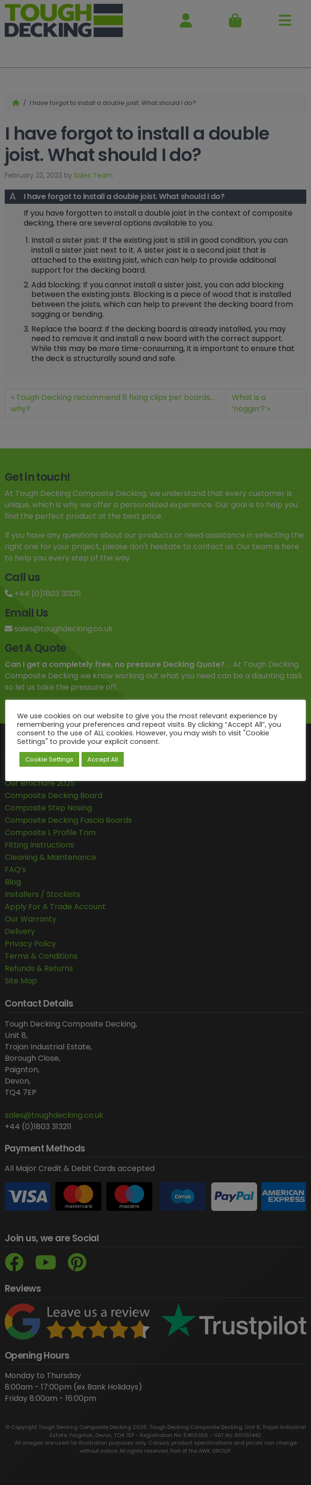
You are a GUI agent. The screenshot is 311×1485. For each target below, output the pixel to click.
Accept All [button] (102, 759)
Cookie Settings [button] (49, 759)
